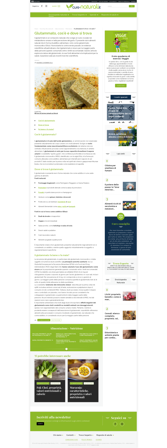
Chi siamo (57, 435)
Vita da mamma (103, 1)
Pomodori (42, 188)
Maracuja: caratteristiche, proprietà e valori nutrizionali (66, 335)
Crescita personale (124, 1)
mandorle (62, 202)
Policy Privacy (87, 439)
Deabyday (94, 1)
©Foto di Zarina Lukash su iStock (46, 113)
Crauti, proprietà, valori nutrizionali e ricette (89, 341)
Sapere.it (133, 1)
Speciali (93, 15)
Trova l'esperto (78, 15)
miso (59, 206)
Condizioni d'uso (71, 439)
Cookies (99, 439)
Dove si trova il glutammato (49, 169)
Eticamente (113, 1)
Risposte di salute (109, 15)
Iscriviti (56, 6)
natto (64, 206)
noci (69, 202)
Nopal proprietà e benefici (41, 340)
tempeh (72, 206)
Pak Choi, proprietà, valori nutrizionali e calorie (42, 334)
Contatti (70, 435)
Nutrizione (56, 320)
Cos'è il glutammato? (45, 134)
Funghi (41, 192)
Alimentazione (43, 320)
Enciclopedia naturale (58, 15)
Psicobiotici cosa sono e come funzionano (89, 334)
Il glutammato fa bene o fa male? (52, 255)
